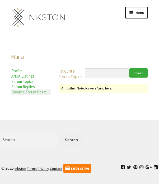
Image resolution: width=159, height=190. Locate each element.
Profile (16, 70)
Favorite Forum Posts (29, 91)
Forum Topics (22, 81)
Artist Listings (23, 76)
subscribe (77, 168)
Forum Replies (23, 86)
